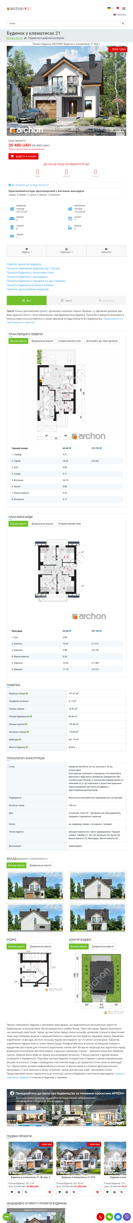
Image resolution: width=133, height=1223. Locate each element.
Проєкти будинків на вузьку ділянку (30, 285)
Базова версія (15, 38)
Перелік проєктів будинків (24, 264)
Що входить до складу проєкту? (28, 185)
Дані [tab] (26, 300)
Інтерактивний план (69, 341)
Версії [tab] (66, 300)
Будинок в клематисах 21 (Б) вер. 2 (30, 1177)
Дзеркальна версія (42, 341)
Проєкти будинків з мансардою (27, 276)
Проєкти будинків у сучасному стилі (30, 272)
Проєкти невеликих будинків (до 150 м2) (33, 268)
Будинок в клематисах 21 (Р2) (78, 1177)
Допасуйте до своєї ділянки (102, 341)
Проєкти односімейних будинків (28, 289)
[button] (100, 1217)
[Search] (66, 23)
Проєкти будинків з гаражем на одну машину (36, 281)
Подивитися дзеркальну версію (46, 38)
